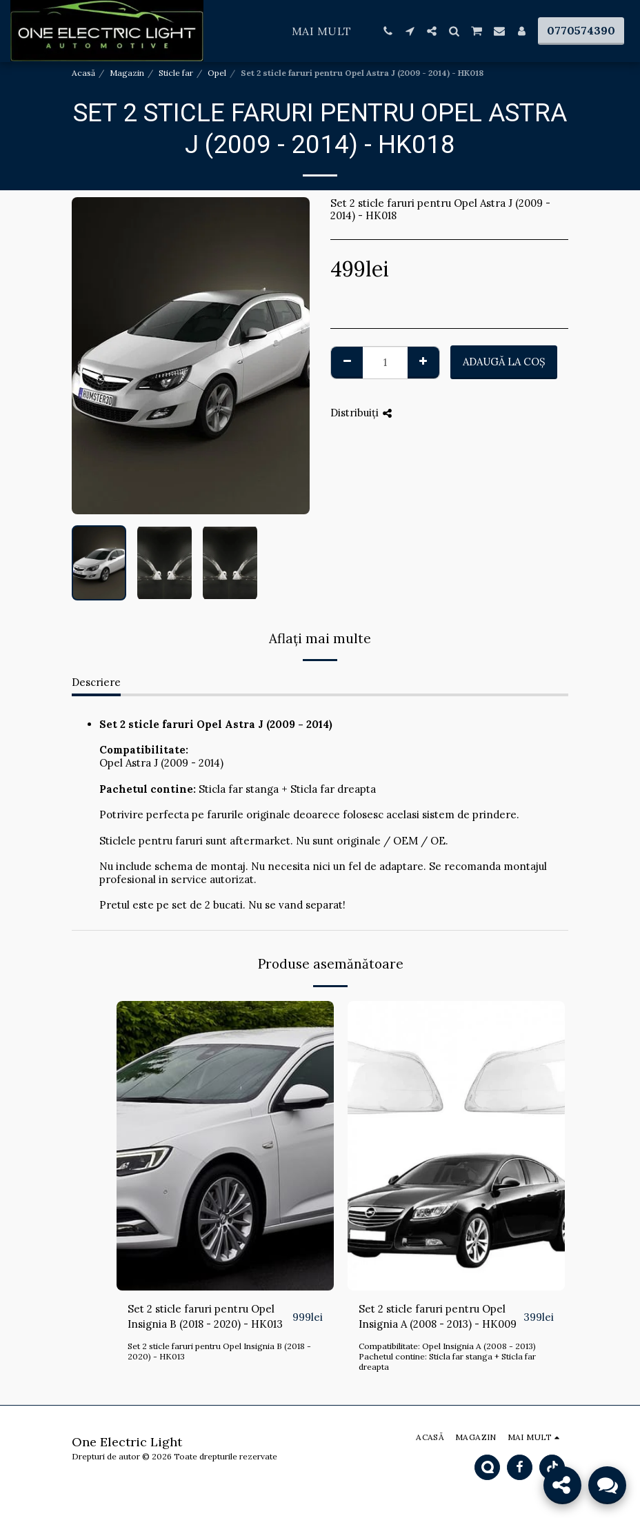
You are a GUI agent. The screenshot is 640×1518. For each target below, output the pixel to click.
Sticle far (176, 73)
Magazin (127, 73)
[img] (225, 1146)
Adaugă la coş (504, 361)
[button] (387, 31)
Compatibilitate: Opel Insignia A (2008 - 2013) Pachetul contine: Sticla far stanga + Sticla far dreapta (447, 1356)
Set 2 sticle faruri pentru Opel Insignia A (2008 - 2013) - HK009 (438, 1316)
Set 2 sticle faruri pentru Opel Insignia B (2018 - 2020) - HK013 (205, 1316)
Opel (217, 73)
